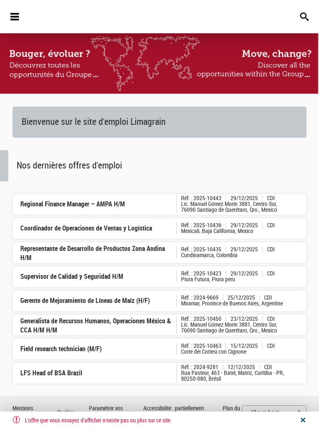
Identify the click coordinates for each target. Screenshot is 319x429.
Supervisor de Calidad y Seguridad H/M (71, 276)
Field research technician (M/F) (61, 349)
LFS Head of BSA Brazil (51, 373)
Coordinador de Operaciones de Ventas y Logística (86, 228)
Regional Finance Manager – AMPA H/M (72, 204)
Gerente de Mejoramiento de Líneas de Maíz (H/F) (85, 301)
